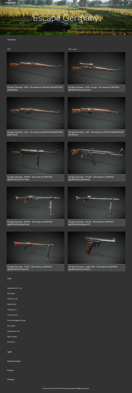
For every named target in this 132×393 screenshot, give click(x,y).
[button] (129, 2)
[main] (66, 17)
